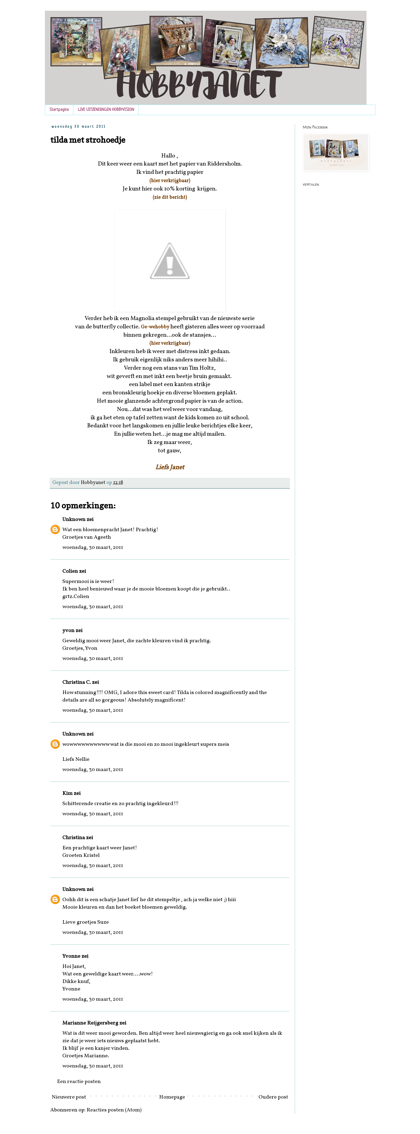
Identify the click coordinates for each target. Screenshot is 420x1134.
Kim (67, 793)
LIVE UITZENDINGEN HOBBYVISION (106, 110)
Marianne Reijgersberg (90, 1023)
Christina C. (76, 682)
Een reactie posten (79, 1081)
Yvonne (71, 956)
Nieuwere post (69, 1097)
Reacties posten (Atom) (114, 1110)
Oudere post (273, 1097)
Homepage (172, 1097)
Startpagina (59, 110)
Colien (70, 571)
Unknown (73, 519)
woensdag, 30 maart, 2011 (92, 547)
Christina (73, 838)
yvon (68, 630)
